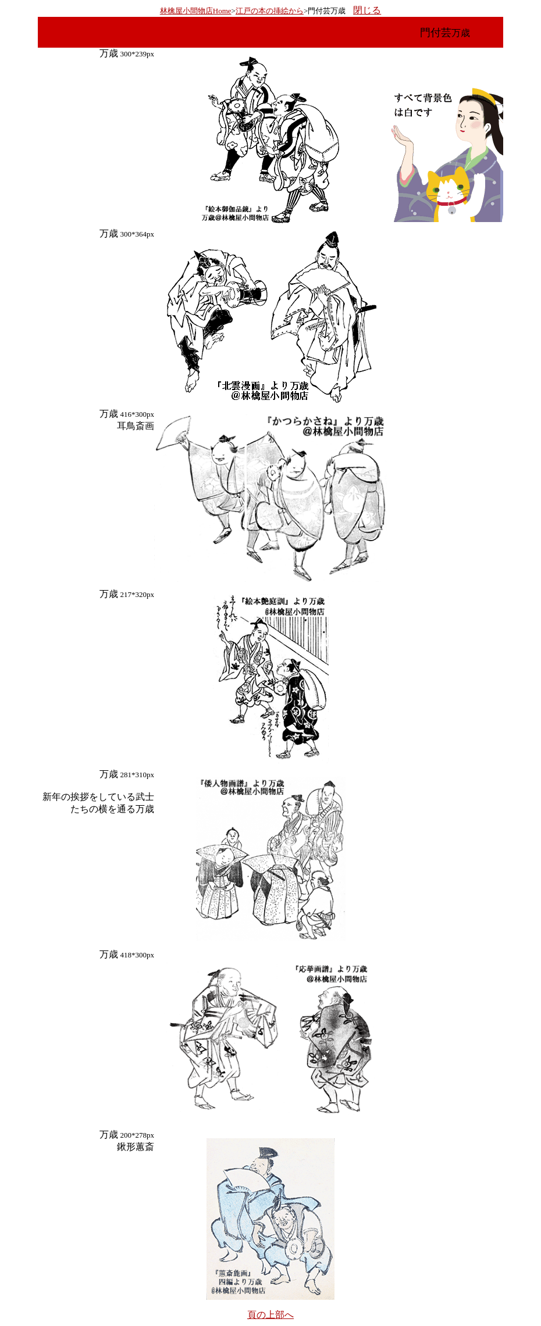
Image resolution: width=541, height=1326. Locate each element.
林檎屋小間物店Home (196, 10)
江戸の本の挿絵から (270, 10)
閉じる (367, 10)
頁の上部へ (270, 1315)
